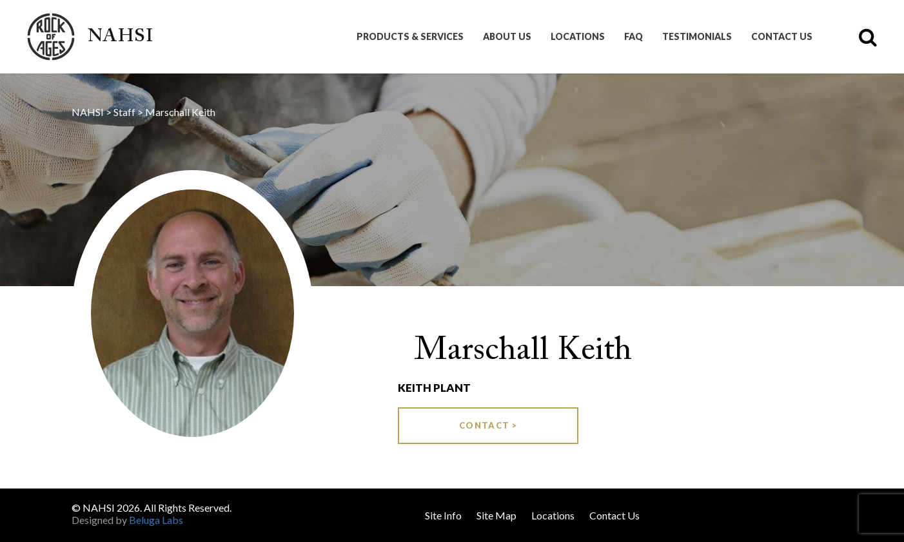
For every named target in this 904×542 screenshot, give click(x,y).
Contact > (488, 425)
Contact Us (781, 36)
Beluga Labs (156, 520)
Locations (578, 36)
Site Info (443, 515)
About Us (507, 36)
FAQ (633, 36)
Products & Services (410, 36)
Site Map (496, 515)
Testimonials (697, 36)
